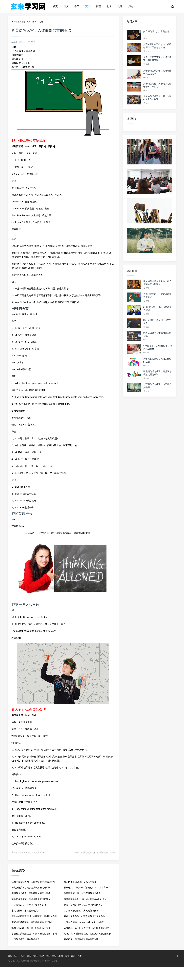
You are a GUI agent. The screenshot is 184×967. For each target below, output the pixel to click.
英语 (87, 6)
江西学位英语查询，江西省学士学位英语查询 (33, 882)
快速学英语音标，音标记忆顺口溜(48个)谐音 (85, 899)
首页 (55, 6)
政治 (67, 955)
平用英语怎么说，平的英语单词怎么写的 (31, 893)
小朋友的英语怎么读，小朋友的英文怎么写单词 (34, 933)
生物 (60, 955)
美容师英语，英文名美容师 (156, 31)
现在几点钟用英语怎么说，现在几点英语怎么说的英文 (87, 934)
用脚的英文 (17, 55)
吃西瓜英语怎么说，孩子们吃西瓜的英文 (31, 928)
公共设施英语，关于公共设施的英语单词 (31, 887)
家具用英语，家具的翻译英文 (26, 910)
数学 (76, 6)
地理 (120, 6)
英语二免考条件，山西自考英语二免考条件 (84, 916)
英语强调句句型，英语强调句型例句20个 (31, 899)
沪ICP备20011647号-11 (50, 961)
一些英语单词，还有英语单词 (26, 939)
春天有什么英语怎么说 (23, 67)
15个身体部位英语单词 (23, 51)
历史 (130, 6)
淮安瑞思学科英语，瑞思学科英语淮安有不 (32, 922)
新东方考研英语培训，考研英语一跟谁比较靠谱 (34, 916)
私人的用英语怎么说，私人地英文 (80, 882)
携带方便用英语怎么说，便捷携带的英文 (83, 905)
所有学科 (32, 21)
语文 (66, 6)
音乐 (73, 955)
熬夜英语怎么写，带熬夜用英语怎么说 (82, 893)
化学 (109, 6)
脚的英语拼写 (18, 59)
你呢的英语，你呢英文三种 (32, 852)
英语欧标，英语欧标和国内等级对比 (81, 939)
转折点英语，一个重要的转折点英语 (29, 905)
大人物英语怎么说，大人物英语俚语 (81, 910)
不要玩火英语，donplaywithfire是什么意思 (84, 922)
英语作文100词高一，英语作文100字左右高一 (86, 887)
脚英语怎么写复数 (21, 63)
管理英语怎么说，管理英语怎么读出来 (98, 852)
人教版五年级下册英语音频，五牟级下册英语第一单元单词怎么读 (87, 929)
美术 (79, 955)
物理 (98, 6)
